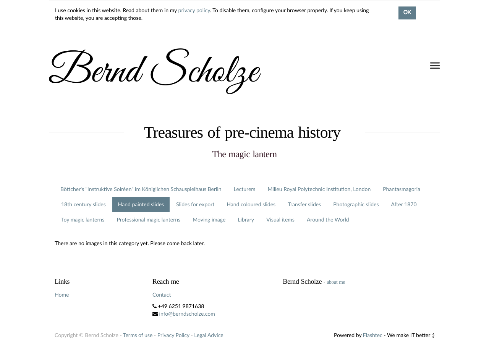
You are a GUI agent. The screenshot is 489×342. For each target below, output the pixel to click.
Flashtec (372, 335)
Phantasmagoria (401, 189)
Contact (161, 294)
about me (336, 282)
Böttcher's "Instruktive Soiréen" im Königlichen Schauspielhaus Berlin (141, 189)
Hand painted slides (141, 204)
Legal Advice (208, 335)
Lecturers (245, 189)
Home (62, 294)
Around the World (328, 219)
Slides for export (195, 204)
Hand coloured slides (251, 204)
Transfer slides (304, 204)
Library (246, 219)
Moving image (209, 219)
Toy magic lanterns (82, 219)
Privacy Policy (173, 335)
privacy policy (194, 10)
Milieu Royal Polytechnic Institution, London (319, 189)
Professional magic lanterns (148, 219)
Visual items (280, 219)
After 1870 (404, 204)
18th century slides (83, 204)
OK (407, 13)
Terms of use (137, 335)
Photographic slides (356, 204)
